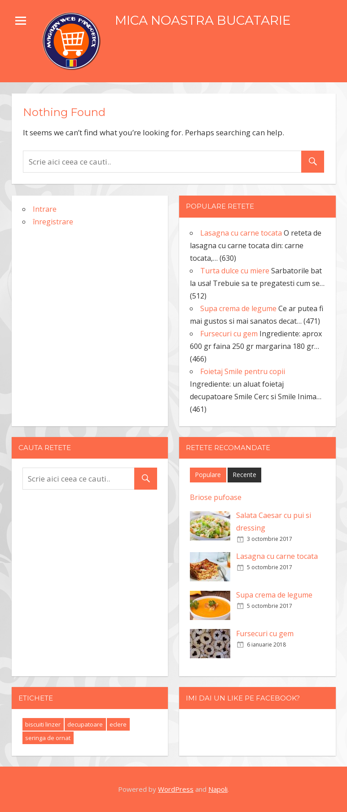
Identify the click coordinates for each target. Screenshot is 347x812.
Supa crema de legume (274, 595)
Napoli (218, 789)
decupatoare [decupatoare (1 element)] (85, 724)
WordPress (175, 789)
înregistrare (53, 222)
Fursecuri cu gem (265, 633)
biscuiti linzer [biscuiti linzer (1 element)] (43, 724)
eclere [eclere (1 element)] (118, 724)
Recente (244, 474)
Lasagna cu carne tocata (277, 556)
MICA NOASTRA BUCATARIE (203, 20)
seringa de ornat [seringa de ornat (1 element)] (47, 738)
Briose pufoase (216, 497)
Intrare (45, 209)
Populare (208, 474)
